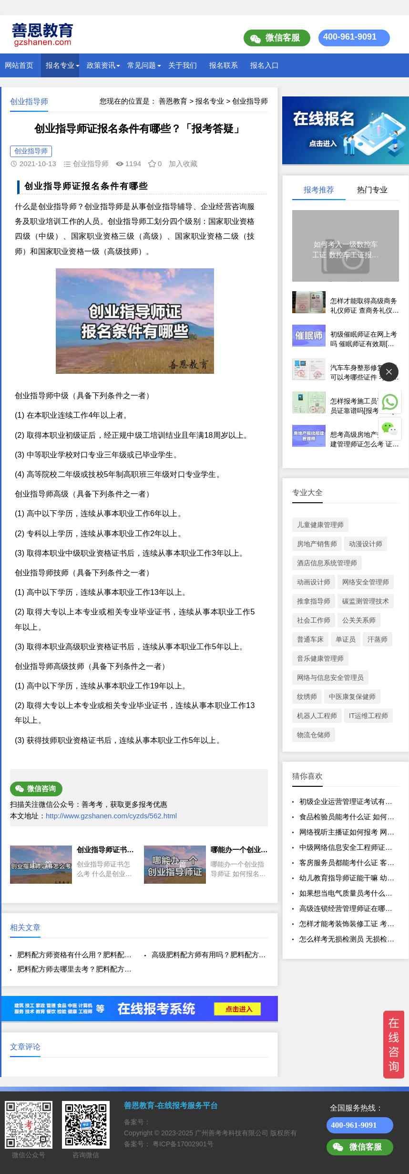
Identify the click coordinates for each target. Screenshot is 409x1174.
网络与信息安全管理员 (330, 677)
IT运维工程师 (368, 715)
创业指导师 (250, 101)
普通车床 (310, 639)
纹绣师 (307, 696)
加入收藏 (183, 163)
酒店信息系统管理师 (327, 563)
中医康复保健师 (352, 696)
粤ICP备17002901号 (183, 1144)
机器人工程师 (317, 715)
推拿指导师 (313, 601)
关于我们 (182, 65)
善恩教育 (173, 101)
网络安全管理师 (365, 582)
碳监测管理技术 (365, 601)
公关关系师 (359, 620)
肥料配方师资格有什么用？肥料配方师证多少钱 (75, 955)
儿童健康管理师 (320, 525)
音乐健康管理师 (320, 658)
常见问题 (141, 65)
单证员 (346, 639)
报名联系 (223, 65)
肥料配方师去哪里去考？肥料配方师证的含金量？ (75, 969)
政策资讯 (101, 65)
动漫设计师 (365, 544)
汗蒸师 (378, 639)
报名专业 (60, 65)
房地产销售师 (317, 544)
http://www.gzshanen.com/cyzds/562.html (111, 816)
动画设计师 (313, 582)
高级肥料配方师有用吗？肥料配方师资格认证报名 (210, 955)
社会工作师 (313, 620)
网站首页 (19, 65)
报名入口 (264, 65)
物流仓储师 (313, 735)
